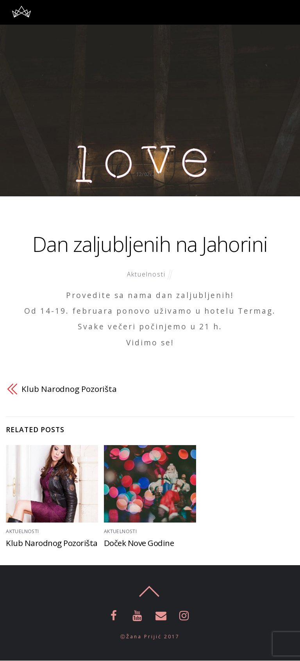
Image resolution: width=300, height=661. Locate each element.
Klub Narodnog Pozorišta (69, 388)
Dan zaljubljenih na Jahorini (150, 243)
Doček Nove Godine (139, 543)
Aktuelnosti (146, 274)
